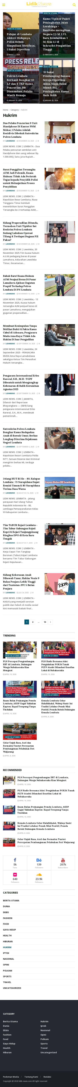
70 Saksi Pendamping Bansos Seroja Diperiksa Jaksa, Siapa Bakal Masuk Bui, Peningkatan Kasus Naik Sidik (56, 83)
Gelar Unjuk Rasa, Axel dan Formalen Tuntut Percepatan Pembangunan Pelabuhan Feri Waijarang (18, 747)
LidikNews (10, 141)
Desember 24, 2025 (25, 141)
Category (15, 110)
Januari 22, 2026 (14, 100)
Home (5, 110)
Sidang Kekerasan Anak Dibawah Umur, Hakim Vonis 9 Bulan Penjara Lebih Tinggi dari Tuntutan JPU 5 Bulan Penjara (21, 581)
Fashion (7, 918)
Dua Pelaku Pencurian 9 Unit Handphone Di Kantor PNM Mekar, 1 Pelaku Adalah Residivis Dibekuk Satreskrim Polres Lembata (20, 130)
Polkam (7, 970)
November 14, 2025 (25, 294)
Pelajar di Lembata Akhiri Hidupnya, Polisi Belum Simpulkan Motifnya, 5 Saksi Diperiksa (21, 41)
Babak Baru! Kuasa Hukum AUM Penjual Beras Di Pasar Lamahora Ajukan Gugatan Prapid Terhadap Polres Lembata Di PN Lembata (19, 282)
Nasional (8, 958)
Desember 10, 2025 (25, 190)
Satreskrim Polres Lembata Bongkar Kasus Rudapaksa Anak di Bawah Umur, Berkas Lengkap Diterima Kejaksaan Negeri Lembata (20, 435)
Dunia (6, 906)
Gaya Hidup (9, 929)
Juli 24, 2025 (23, 592)
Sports (7, 976)
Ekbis (6, 912)
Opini (6, 964)
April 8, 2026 (47, 716)
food (6, 923)
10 (45, 622)
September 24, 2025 (26, 343)
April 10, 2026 (9, 674)
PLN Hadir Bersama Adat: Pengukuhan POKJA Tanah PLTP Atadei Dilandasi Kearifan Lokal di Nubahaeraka (57, 666)
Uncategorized (12, 988)
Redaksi (47, 1076)
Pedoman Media (11, 1076)
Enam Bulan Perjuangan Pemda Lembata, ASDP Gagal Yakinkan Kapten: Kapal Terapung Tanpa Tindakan (19, 705)
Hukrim (24, 110)
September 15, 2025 (26, 393)
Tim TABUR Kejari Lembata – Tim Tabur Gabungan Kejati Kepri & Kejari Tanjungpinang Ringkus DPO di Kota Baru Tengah (20, 532)
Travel (7, 982)
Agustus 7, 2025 (24, 543)
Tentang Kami (31, 1076)
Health (7, 935)
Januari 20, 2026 (50, 100)
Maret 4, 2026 (13, 55)
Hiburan (8, 941)
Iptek (6, 953)
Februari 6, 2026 (50, 55)
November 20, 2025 (25, 244)
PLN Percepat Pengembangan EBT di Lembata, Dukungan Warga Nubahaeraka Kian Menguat (18, 666)
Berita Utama (14, 29)
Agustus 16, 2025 (25, 493)
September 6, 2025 (25, 446)
